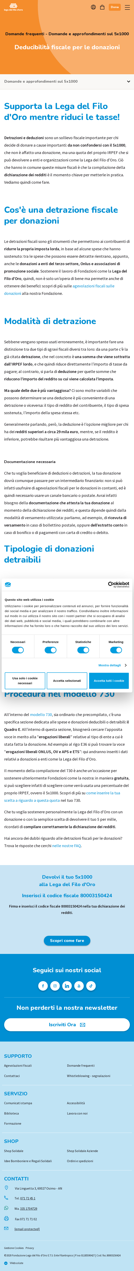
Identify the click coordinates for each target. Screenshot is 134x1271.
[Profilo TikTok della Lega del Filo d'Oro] (91, 986)
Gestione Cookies (14, 1248)
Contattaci (12, 1076)
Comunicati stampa (18, 1103)
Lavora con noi (77, 1113)
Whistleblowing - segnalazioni (88, 1076)
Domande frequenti (81, 1065)
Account (93, 7)
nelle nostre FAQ (66, 845)
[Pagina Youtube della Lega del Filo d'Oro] (79, 986)
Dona (115, 7)
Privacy (30, 1248)
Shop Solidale (13, 1151)
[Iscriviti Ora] (67, 1024)
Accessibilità (76, 1103)
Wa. (25, 1208)
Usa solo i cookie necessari (25, 680)
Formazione (12, 1123)
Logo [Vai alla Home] (14, 7)
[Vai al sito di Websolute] (13, 1263)
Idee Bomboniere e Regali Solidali (28, 1161)
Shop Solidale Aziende (82, 1151)
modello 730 (41, 714)
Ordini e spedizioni (80, 1161)
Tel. (24, 1198)
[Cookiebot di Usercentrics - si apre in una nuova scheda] (111, 585)
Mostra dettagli (109, 665)
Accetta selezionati (67, 680)
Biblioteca (11, 1113)
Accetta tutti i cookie (109, 680)
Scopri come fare (67, 940)
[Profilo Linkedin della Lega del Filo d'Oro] (67, 986)
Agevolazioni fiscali (18, 1065)
